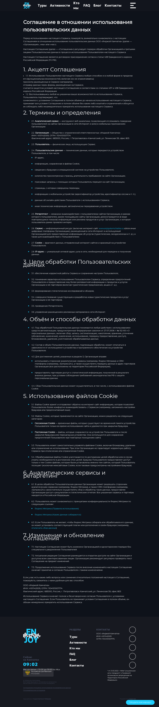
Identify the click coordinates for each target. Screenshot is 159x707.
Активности (60, 5)
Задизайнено (37, 699)
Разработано (128, 699)
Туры (42, 5)
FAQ (86, 5)
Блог (97, 5)
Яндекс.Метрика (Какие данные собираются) (58, 515)
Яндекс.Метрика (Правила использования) (57, 509)
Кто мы (76, 5)
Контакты (113, 5)
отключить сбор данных (43, 528)
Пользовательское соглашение (34, 690)
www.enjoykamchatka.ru (111, 229)
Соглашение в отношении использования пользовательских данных (47, 687)
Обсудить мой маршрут (140, 702)
